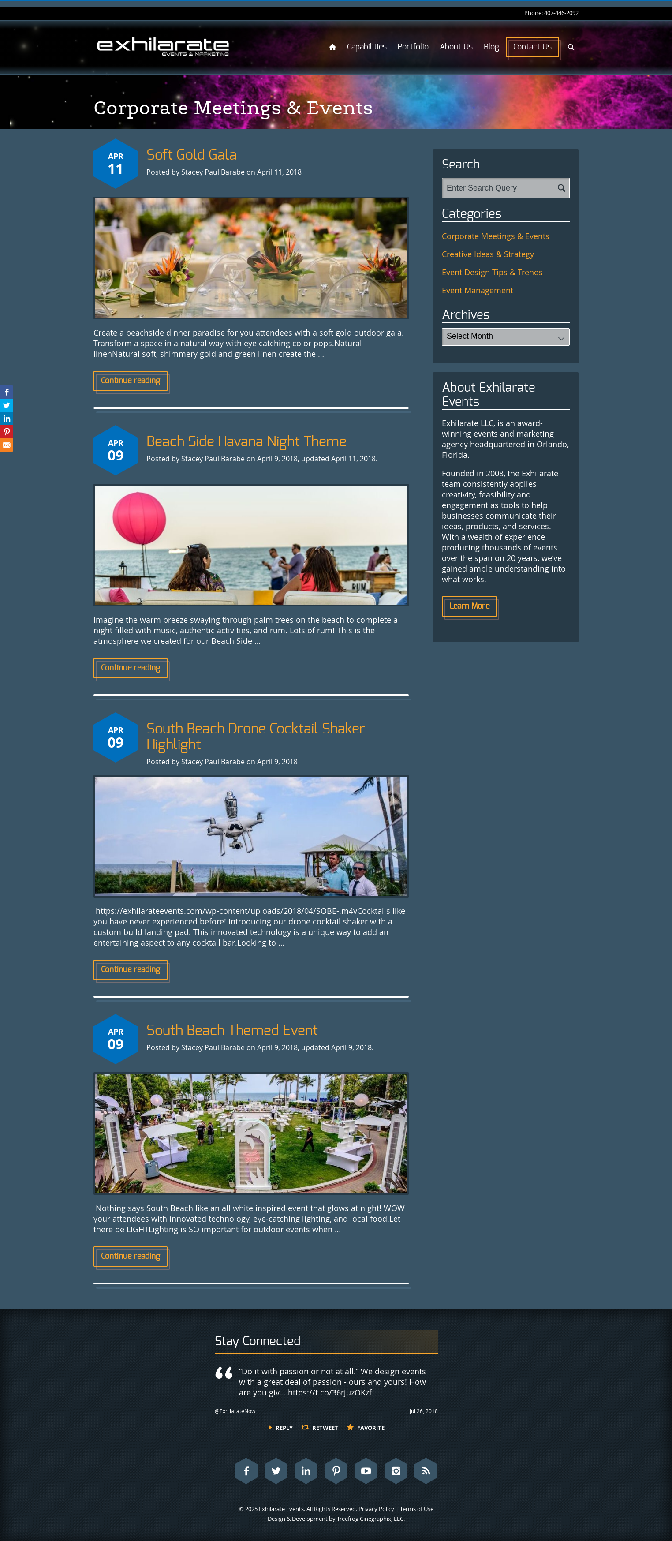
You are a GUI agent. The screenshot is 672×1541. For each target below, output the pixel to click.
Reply (284, 1428)
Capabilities (367, 47)
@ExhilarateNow (235, 1410)
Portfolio (413, 47)
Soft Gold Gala (191, 155)
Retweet (325, 1428)
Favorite (371, 1428)
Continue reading (130, 381)
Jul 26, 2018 (424, 1410)
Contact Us (532, 47)
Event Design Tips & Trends (492, 272)
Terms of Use (416, 1509)
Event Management (477, 290)
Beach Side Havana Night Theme (246, 442)
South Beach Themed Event (232, 1031)
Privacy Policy (376, 1509)
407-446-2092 (561, 13)
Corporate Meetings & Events (495, 236)
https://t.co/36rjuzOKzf (330, 1392)
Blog (491, 47)
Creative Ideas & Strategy (488, 254)
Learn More (469, 606)
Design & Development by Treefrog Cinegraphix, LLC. (336, 1518)
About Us (456, 47)
